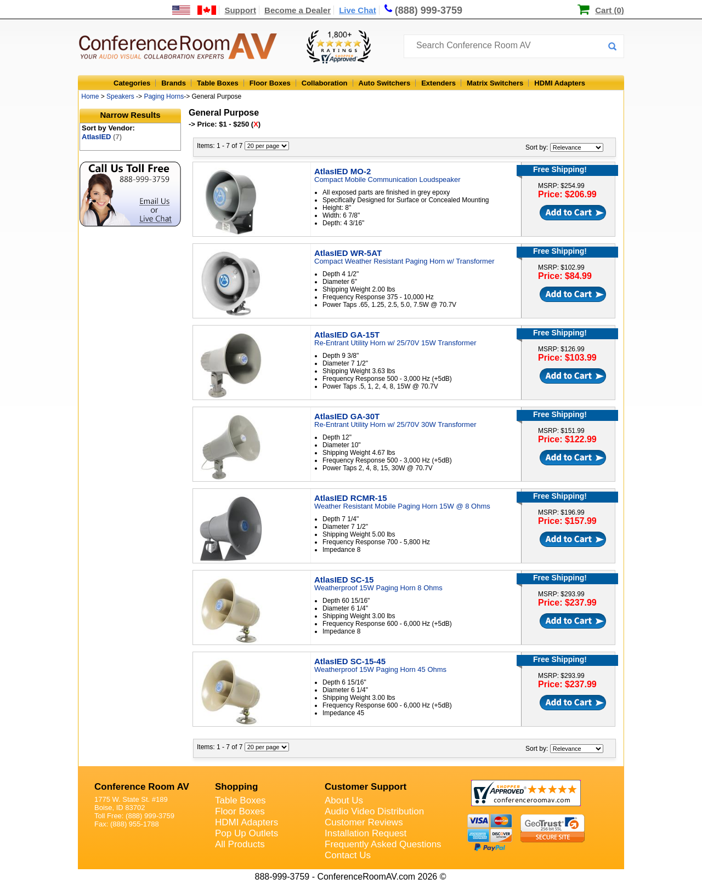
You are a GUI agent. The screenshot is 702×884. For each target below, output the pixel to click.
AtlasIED (102, 137)
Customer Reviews (364, 822)
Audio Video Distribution (374, 811)
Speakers (120, 96)
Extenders (438, 83)
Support (240, 10)
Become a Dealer (297, 10)
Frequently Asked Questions (383, 844)
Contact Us (348, 855)
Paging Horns (164, 96)
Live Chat (357, 10)
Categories (132, 83)
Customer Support (365, 787)
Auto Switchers (385, 83)
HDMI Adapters (559, 83)
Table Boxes (218, 83)
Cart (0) (609, 10)
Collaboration (325, 83)
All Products (240, 844)
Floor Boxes (270, 83)
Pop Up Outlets (246, 833)
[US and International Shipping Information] (194, 10)
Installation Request (365, 833)
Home (90, 96)
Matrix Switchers (495, 83)
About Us (344, 800)
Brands (173, 83)
